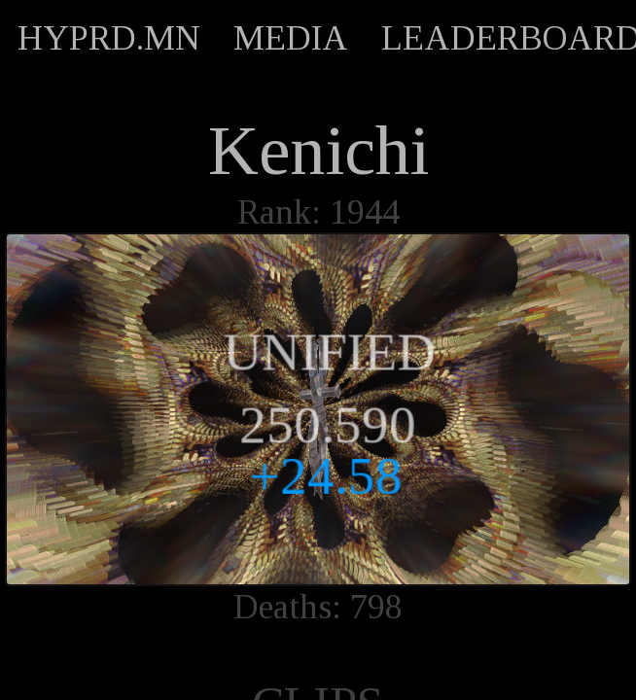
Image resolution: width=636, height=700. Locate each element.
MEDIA (290, 37)
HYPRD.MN (109, 37)
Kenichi (318, 151)
